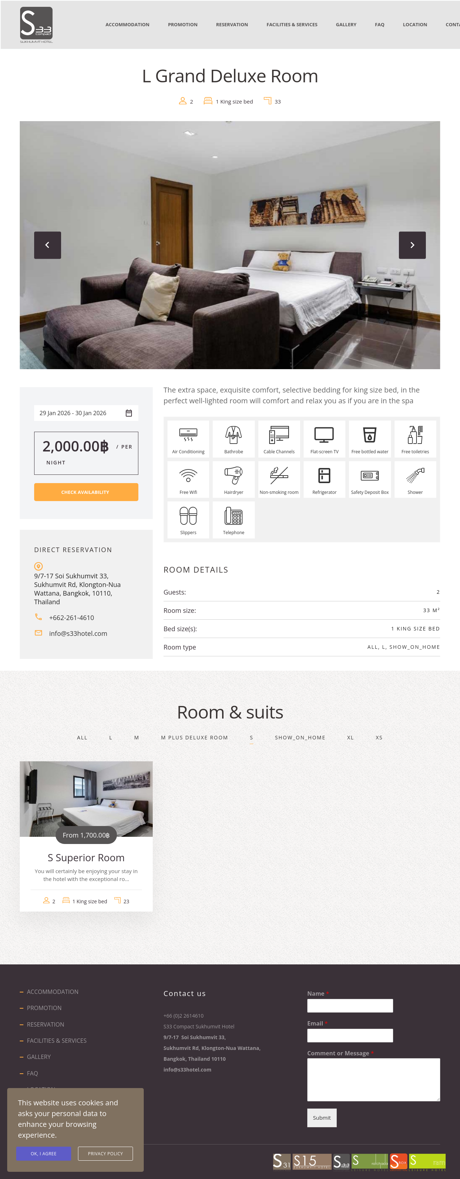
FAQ (392, 24)
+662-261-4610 (71, 616)
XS (379, 735)
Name (318, 992)
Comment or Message (340, 1051)
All (373, 645)
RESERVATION (238, 24)
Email (317, 1022)
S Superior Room (86, 855)
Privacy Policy (105, 1154)
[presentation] (48, 243)
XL (350, 735)
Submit (322, 1116)
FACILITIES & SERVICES (300, 24)
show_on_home (415, 645)
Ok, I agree (44, 1154)
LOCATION (430, 24)
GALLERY (356, 24)
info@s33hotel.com (78, 632)
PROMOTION (186, 24)
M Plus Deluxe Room (194, 735)
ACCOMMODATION (128, 24)
